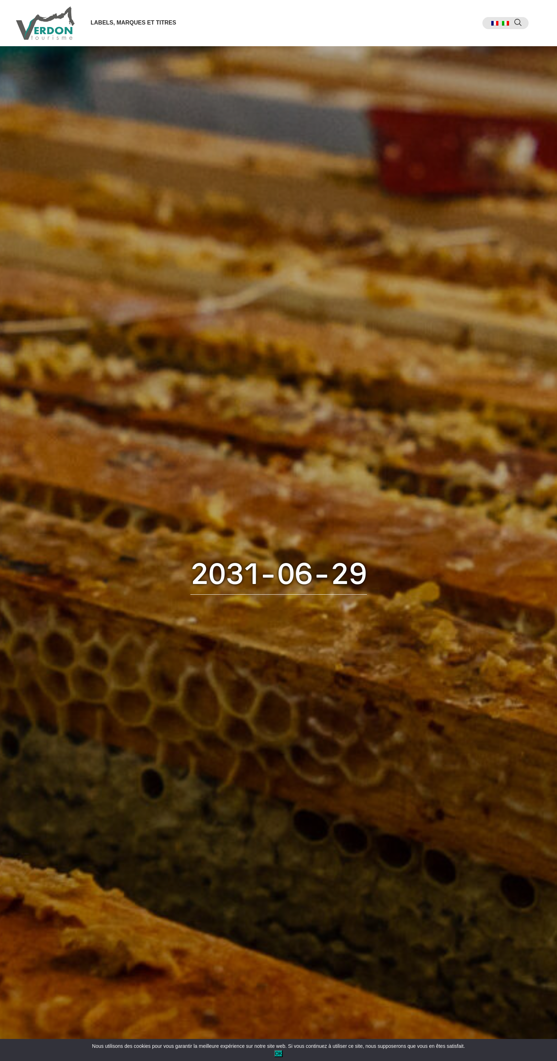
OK (278, 1053)
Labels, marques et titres (133, 23)
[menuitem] (495, 23)
